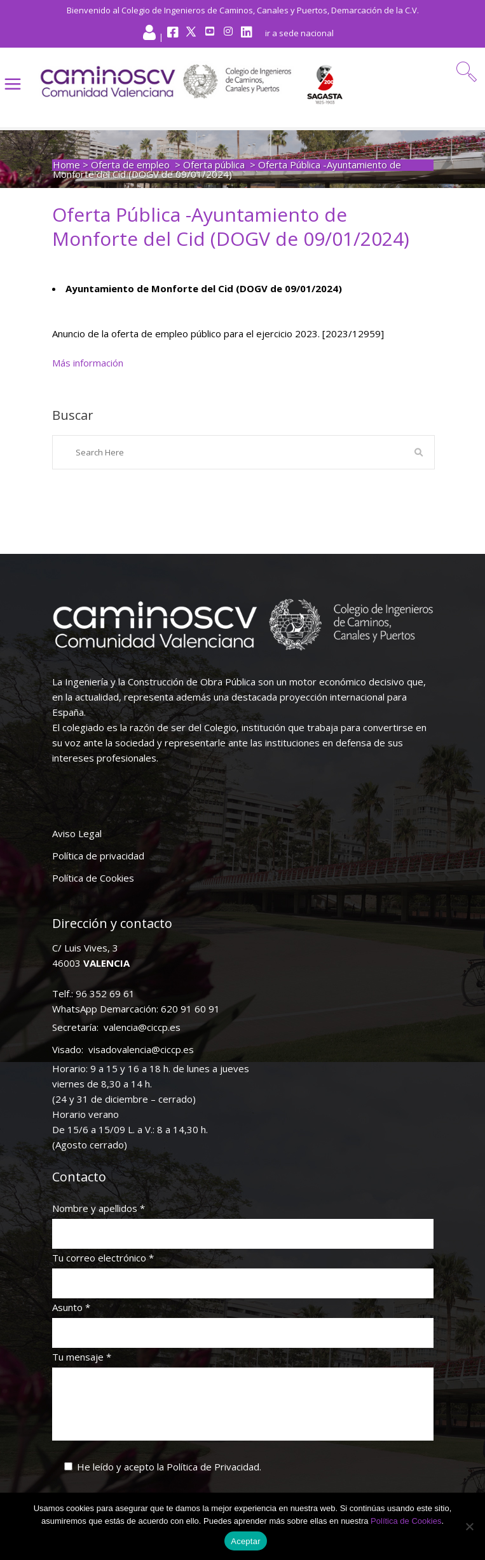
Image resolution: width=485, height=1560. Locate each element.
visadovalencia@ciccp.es (141, 1049)
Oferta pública (214, 164)
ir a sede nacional (299, 33)
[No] (469, 1526)
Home (66, 164)
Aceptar (246, 1541)
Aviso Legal (77, 833)
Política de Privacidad (213, 1466)
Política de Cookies (93, 877)
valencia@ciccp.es (142, 1027)
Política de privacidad (98, 855)
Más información (87, 362)
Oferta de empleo (130, 164)
